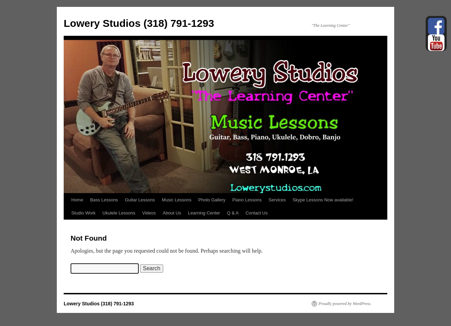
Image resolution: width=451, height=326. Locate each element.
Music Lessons (176, 199)
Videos (149, 212)
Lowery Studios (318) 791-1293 (139, 23)
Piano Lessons (247, 199)
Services (277, 199)
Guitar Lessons (140, 199)
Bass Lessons (104, 199)
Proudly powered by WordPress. (344, 303)
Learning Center (204, 212)
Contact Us (256, 212)
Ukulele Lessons (119, 212)
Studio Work (83, 212)
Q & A (233, 212)
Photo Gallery (212, 199)
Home (77, 199)
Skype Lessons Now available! (323, 199)
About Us (171, 212)
